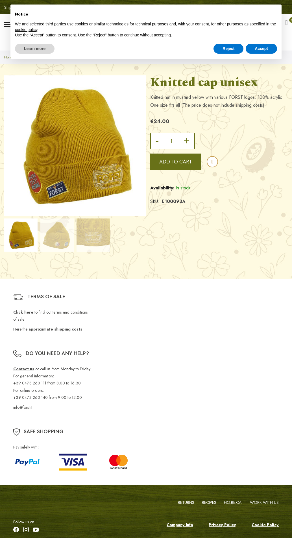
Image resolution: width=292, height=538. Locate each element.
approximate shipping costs (55, 330)
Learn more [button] (34, 48)
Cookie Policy (265, 525)
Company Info (180, 525)
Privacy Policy (222, 525)
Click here (23, 312)
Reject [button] (228, 48)
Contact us (23, 369)
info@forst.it (22, 407)
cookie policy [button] (26, 29)
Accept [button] (261, 48)
